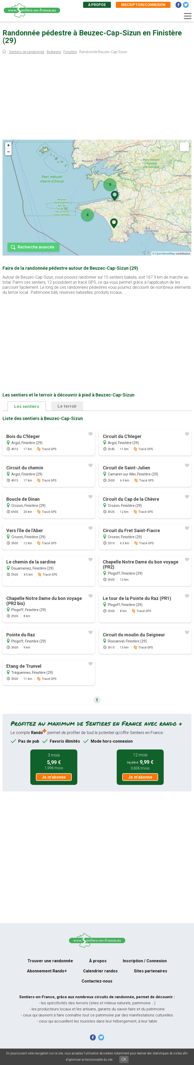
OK (124, 1059)
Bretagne (54, 52)
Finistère (70, 52)
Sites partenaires (150, 971)
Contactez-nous (97, 981)
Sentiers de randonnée (26, 52)
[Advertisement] (97, 98)
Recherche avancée (36, 247)
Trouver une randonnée (50, 960)
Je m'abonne (54, 777)
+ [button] (8, 145)
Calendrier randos (100, 971)
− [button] (8, 152)
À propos (97, 5)
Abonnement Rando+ (47, 971)
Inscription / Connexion (145, 960)
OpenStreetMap (165, 253)
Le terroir (67, 406)
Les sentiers (26, 406)
